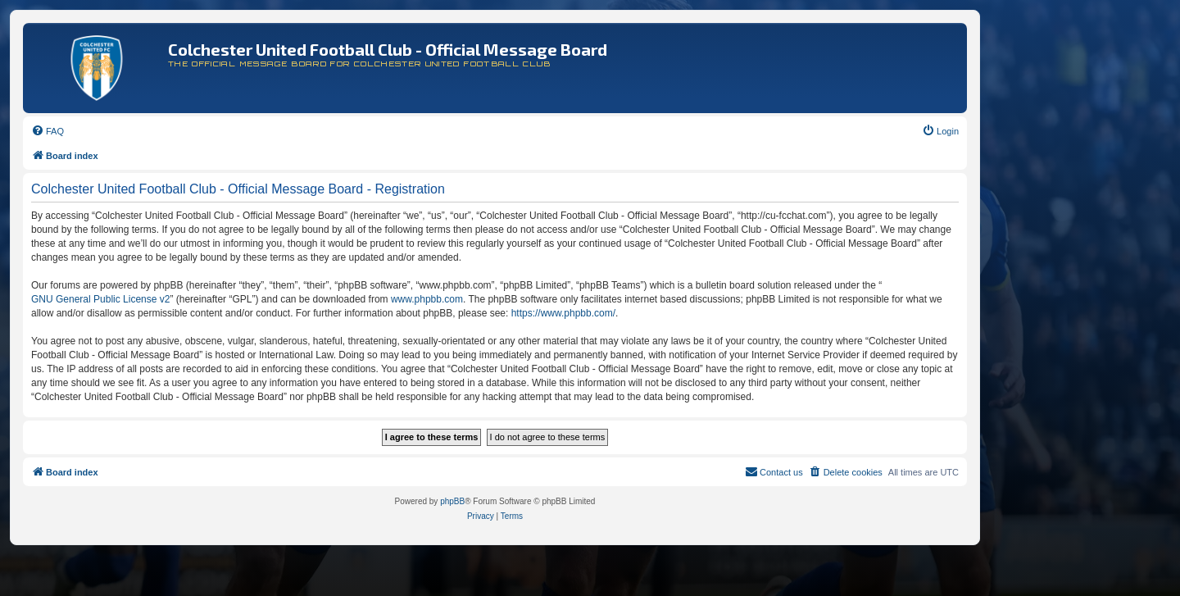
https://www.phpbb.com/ (563, 313)
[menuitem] (47, 131)
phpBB (452, 501)
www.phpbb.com (427, 299)
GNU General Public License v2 (100, 299)
